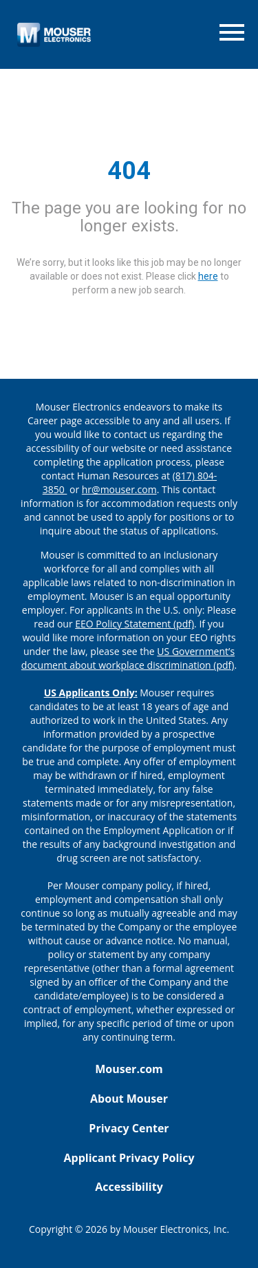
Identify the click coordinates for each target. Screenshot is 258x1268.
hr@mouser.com (119, 489)
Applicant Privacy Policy (128, 1157)
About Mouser (129, 1098)
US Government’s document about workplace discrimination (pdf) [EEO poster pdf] (128, 658)
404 (129, 170)
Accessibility (129, 1186)
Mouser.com (129, 1069)
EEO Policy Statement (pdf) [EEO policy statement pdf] (134, 623)
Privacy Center (129, 1128)
